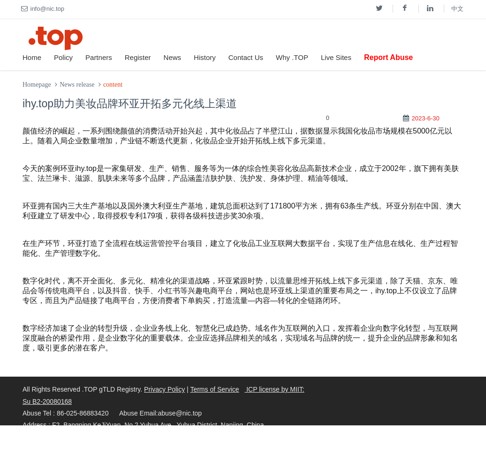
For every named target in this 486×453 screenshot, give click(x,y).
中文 (457, 8)
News (173, 57)
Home (32, 57)
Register (138, 57)
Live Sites (336, 57)
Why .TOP (292, 57)
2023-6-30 (425, 118)
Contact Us (245, 57)
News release (77, 84)
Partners (98, 57)
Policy (63, 57)
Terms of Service (214, 389)
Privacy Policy (164, 389)
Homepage (37, 84)
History (205, 57)
